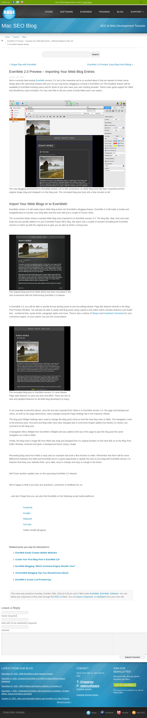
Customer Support (84, 689)
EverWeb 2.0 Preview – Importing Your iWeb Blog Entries (52, 72)
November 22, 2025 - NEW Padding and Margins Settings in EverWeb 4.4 (32, 686)
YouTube (27, 524)
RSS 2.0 (58, 597)
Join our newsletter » (125, 685)
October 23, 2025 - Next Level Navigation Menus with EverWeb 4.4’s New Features (35, 699)
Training (104, 11)
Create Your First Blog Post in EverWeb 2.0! (37, 559)
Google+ (27, 513)
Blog (120, 11)
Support (135, 12)
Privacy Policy (118, 692)
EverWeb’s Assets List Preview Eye (33, 579)
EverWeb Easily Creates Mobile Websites (36, 552)
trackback (101, 597)
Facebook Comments (114, 313)
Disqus (95, 313)
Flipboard (27, 519)
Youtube (122, 713)
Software (66, 11)
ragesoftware (89, 685)
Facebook (27, 507)
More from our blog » (64, 702)
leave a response (85, 597)
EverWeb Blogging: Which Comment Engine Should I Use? (45, 566)
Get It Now (87, 2)
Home (7, 37)
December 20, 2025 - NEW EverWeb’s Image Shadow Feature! (27, 674)
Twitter (92, 713)
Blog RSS (138, 713)
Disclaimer (20, 712)
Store (49, 11)
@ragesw (86, 681)
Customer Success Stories (87, 695)
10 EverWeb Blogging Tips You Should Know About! (41, 573)
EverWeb (86, 11)
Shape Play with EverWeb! (23, 64)
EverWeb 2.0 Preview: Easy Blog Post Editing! (109, 64)
